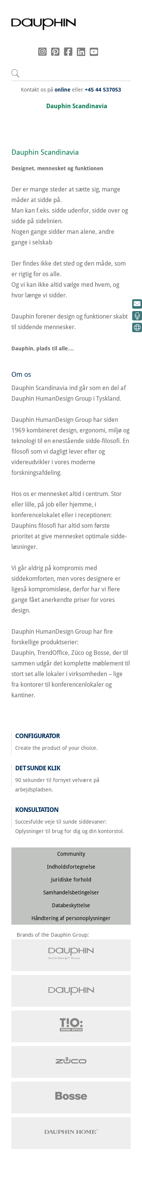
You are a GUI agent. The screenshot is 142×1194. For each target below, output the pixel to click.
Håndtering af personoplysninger (71, 918)
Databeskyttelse (71, 905)
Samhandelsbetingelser (71, 892)
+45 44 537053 (103, 90)
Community (71, 854)
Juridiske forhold (71, 880)
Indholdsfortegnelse (71, 867)
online (62, 90)
